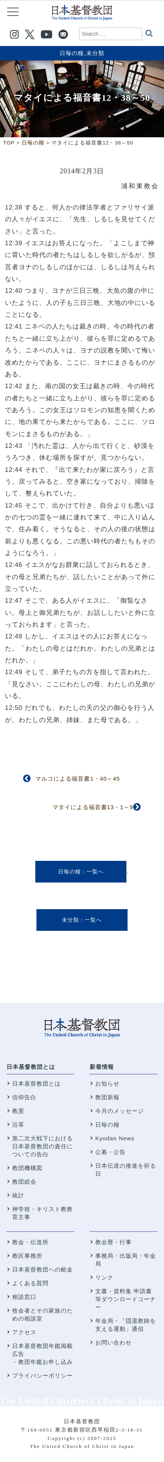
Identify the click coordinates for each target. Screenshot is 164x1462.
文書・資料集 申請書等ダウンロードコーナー (125, 1299)
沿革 (18, 1124)
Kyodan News (115, 1138)
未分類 (95, 53)
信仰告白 (24, 1097)
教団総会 (24, 1181)
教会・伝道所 (30, 1242)
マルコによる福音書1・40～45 (77, 778)
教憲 (18, 1111)
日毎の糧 (72, 53)
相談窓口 (24, 1297)
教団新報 (107, 1097)
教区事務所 (27, 1255)
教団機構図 (27, 1168)
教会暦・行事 (113, 1242)
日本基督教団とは (30, 1067)
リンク (104, 1277)
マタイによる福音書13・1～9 (92, 807)
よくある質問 (30, 1283)
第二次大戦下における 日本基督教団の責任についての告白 (42, 1146)
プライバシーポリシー (42, 1375)
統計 (18, 1195)
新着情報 (102, 1067)
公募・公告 (110, 1152)
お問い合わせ (113, 1342)
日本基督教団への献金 (42, 1269)
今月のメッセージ (119, 1111)
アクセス (24, 1332)
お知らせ (107, 1083)
